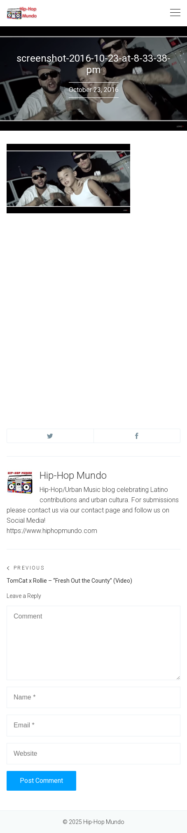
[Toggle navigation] (175, 13)
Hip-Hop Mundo (73, 475)
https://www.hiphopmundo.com (52, 531)
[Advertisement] (93, 313)
